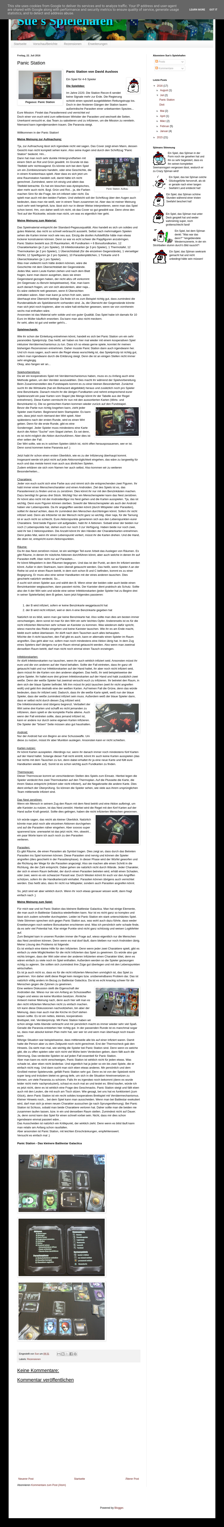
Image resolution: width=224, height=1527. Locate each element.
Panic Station (167, 99)
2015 (160, 137)
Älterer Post (132, 1478)
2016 (160, 85)
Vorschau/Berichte (45, 44)
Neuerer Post (26, 1478)
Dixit (161, 104)
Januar (164, 131)
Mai (162, 110)
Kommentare (164, 68)
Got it (213, 9)
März (163, 121)
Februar (165, 126)
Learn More (197, 9)
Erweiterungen (97, 44)
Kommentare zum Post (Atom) (48, 1485)
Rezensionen (73, 44)
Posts (160, 61)
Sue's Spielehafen (65, 21)
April (163, 116)
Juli (162, 95)
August (164, 90)
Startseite (20, 44)
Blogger (118, 1507)
